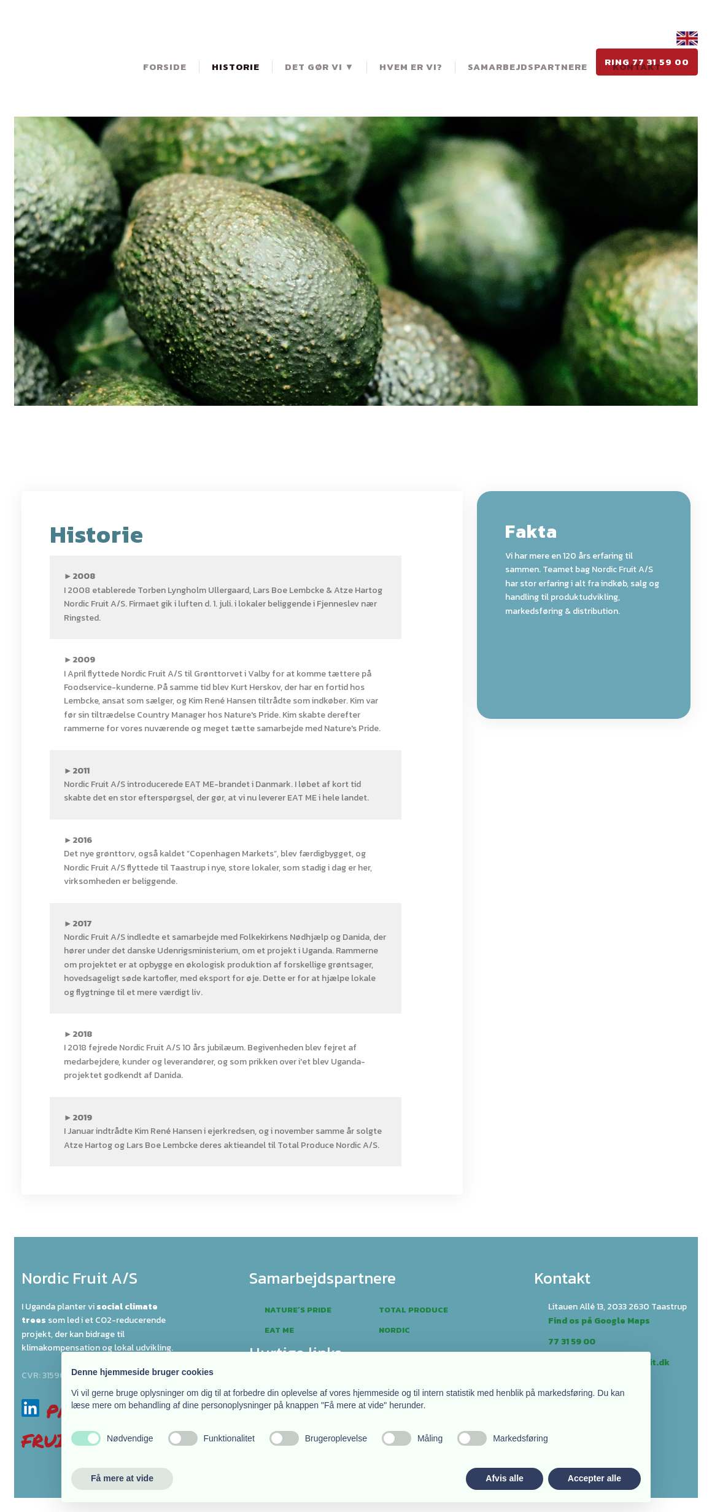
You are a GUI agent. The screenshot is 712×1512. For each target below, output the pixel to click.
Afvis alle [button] (504, 1478)
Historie (236, 67)
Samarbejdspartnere (527, 67)
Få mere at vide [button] (122, 1478)
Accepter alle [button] (594, 1478)
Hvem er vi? (411, 67)
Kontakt (637, 67)
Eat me (279, 1330)
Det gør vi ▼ (320, 67)
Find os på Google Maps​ (599, 1320)
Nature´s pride (298, 1310)
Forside (165, 67)
